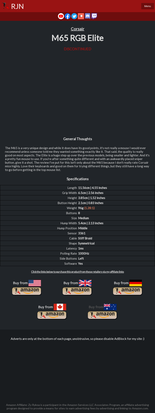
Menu (147, 6)
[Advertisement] (77, 369)
